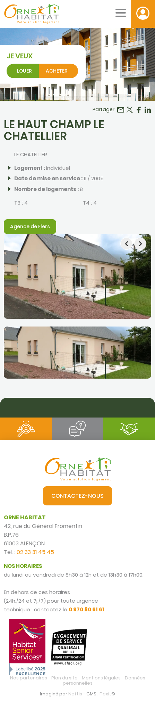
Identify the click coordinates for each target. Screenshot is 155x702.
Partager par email (120, 110)
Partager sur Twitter (129, 110)
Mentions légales (101, 678)
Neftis (75, 694)
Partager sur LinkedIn (147, 110)
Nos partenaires (28, 678)
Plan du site (64, 678)
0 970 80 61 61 (86, 609)
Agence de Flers (30, 226)
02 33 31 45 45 (35, 552)
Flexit (105, 694)
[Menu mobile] (120, 13)
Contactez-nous (77, 496)
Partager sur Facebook (138, 110)
